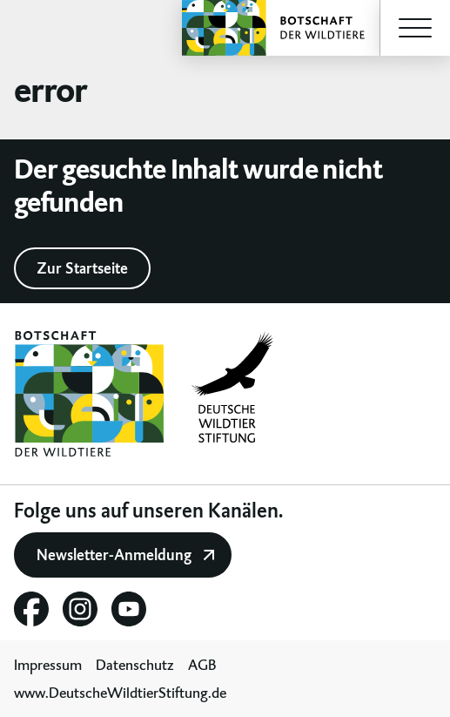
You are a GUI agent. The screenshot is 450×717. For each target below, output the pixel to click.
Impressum (48, 664)
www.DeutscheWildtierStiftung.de (120, 692)
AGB (202, 664)
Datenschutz (135, 664)
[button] (415, 28)
